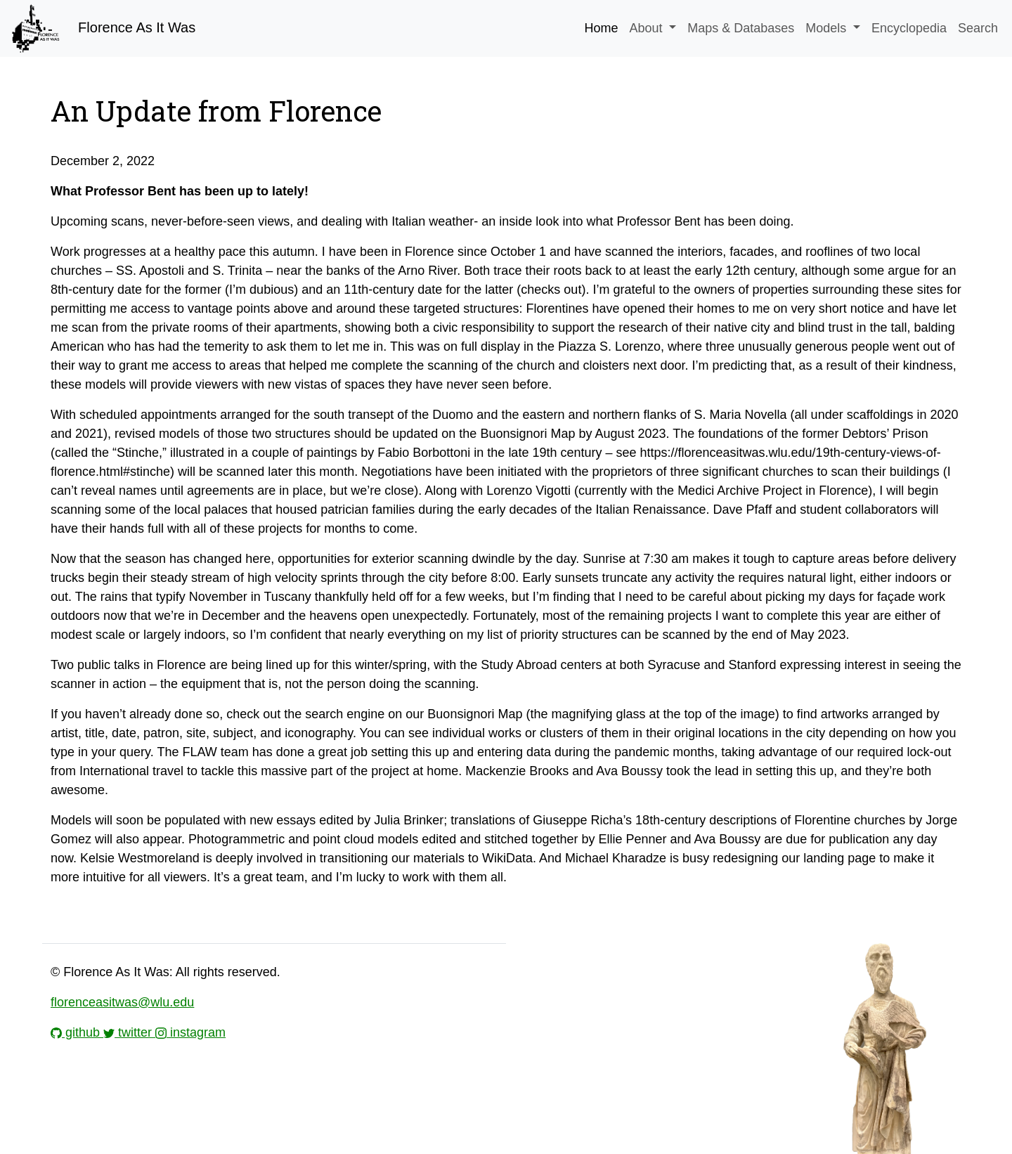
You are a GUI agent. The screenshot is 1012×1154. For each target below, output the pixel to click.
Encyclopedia (909, 28)
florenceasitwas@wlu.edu (122, 1002)
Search (978, 28)
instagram (190, 1032)
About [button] (648, 28)
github (77, 1032)
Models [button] (827, 28)
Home (601, 28)
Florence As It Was (101, 28)
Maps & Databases (740, 28)
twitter (129, 1032)
